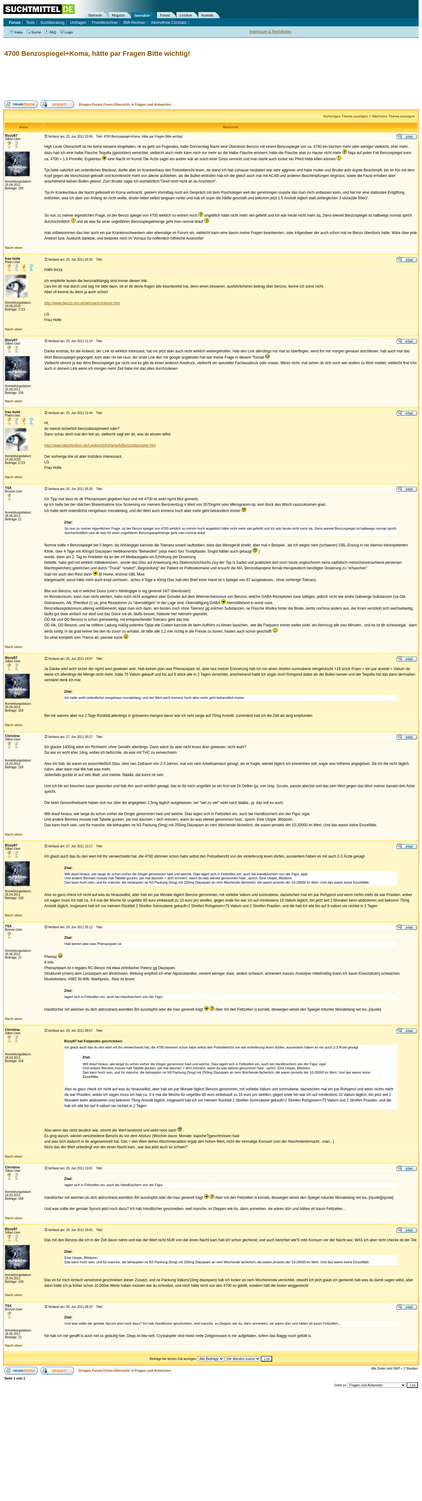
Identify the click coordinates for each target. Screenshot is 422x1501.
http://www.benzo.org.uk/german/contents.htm (82, 303)
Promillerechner (105, 22)
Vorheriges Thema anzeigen (345, 116)
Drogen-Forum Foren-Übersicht (104, 104)
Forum (165, 15)
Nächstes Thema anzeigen (393, 116)
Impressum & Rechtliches (270, 31)
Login (66, 32)
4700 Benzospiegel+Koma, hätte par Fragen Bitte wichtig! (97, 53)
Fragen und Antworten (153, 104)
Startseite (95, 15)
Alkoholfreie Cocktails (168, 22)
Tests (30, 22)
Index (16, 32)
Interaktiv (142, 15)
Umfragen (78, 22)
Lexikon (186, 15)
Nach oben (13, 247)
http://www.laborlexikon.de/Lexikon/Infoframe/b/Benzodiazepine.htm (100, 445)
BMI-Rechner (135, 22)
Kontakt (208, 15)
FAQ (50, 32)
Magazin (118, 15)
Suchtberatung (52, 22)
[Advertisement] (115, 79)
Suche (34, 32)
